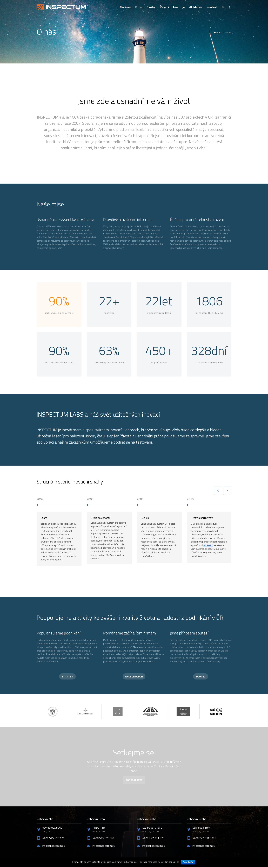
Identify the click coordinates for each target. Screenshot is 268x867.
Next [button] (227, 491)
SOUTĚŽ (200, 676)
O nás (139, 7)
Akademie (195, 7)
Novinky (125, 7)
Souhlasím (188, 862)
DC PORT (208, 545)
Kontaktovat (134, 779)
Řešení (164, 7)
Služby (151, 7)
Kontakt (212, 7)
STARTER (67, 676)
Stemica (137, 647)
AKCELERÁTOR (133, 676)
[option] (62, 534)
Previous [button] (218, 491)
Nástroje (179, 7)
